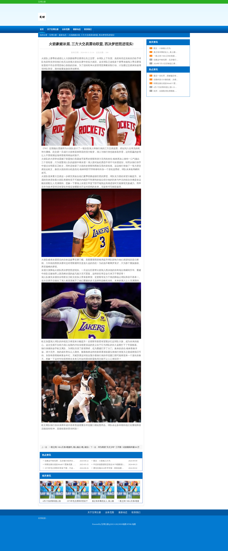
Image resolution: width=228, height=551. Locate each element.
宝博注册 (53, 35)
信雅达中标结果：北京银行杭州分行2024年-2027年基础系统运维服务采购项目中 (78, 461)
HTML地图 (131, 524)
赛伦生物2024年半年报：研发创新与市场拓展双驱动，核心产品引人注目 (123, 468)
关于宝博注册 (53, 29)
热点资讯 (153, 69)
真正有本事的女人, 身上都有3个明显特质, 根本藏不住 (176, 52)
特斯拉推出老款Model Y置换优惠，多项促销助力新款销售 (69, 464)
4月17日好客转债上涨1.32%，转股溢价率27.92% (174, 87)
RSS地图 (122, 524)
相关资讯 (153, 42)
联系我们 (88, 29)
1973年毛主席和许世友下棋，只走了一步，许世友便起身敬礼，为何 (73, 468)
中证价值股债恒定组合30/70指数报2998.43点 (111, 464)
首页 (42, 29)
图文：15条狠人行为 (101, 461)
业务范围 (66, 29)
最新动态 (77, 29)
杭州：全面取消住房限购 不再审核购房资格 (172, 91)
